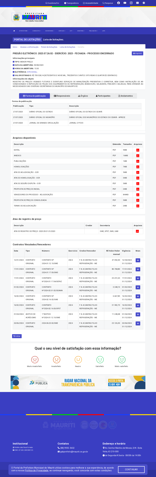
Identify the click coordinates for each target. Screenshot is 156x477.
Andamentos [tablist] (125, 96)
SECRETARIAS (49, 30)
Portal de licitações (49, 47)
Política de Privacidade (36, 470)
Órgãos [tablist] (83, 96)
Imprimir (137, 53)
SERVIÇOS (61, 30)
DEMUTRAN (81, 30)
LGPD (103, 30)
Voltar (16, 336)
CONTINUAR (131, 469)
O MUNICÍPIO (37, 30)
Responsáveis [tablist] (62, 96)
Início (15, 47)
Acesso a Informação (29, 47)
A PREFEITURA (23, 30)
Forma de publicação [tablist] (34, 96)
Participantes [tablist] (103, 96)
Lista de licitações (67, 47)
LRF (71, 30)
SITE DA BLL (32, 72)
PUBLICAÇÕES (93, 30)
